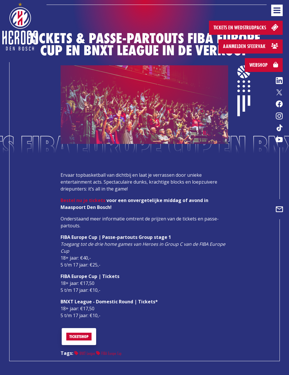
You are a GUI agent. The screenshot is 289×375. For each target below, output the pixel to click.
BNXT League (84, 353)
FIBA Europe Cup (108, 353)
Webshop (263, 64)
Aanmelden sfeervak (250, 46)
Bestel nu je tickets (83, 200)
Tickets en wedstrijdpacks (246, 27)
